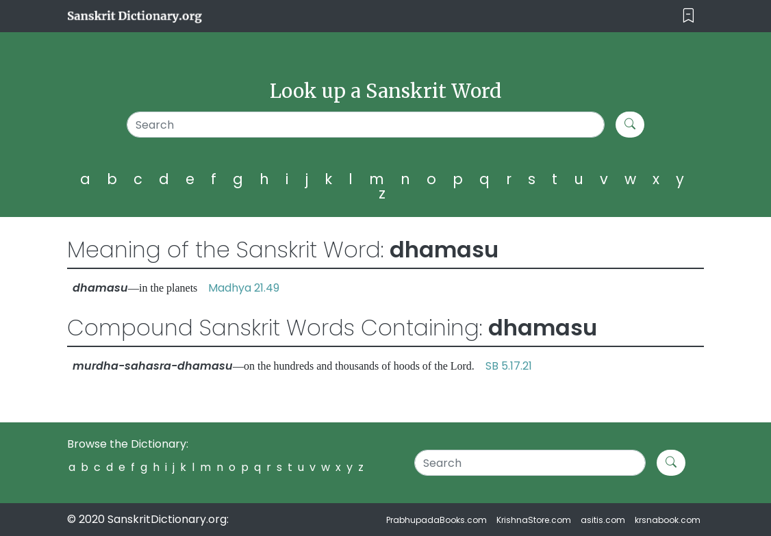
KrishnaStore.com (533, 520)
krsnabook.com (667, 520)
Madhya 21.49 (243, 288)
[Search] (366, 125)
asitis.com (603, 520)
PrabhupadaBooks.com (436, 520)
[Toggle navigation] (688, 16)
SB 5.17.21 (508, 366)
